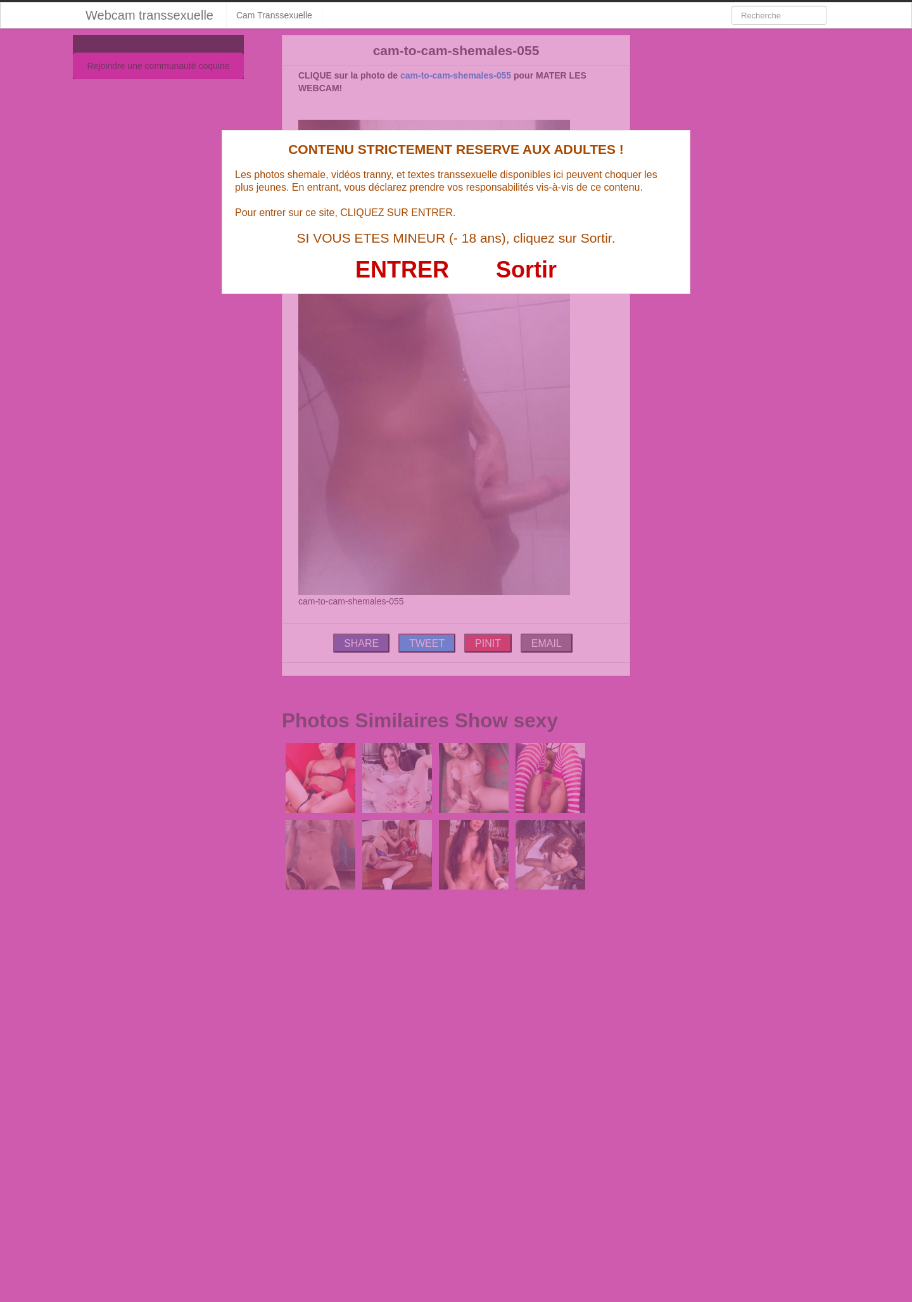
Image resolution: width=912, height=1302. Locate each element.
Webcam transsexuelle (149, 15)
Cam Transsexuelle (274, 15)
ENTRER (402, 270)
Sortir (526, 270)
